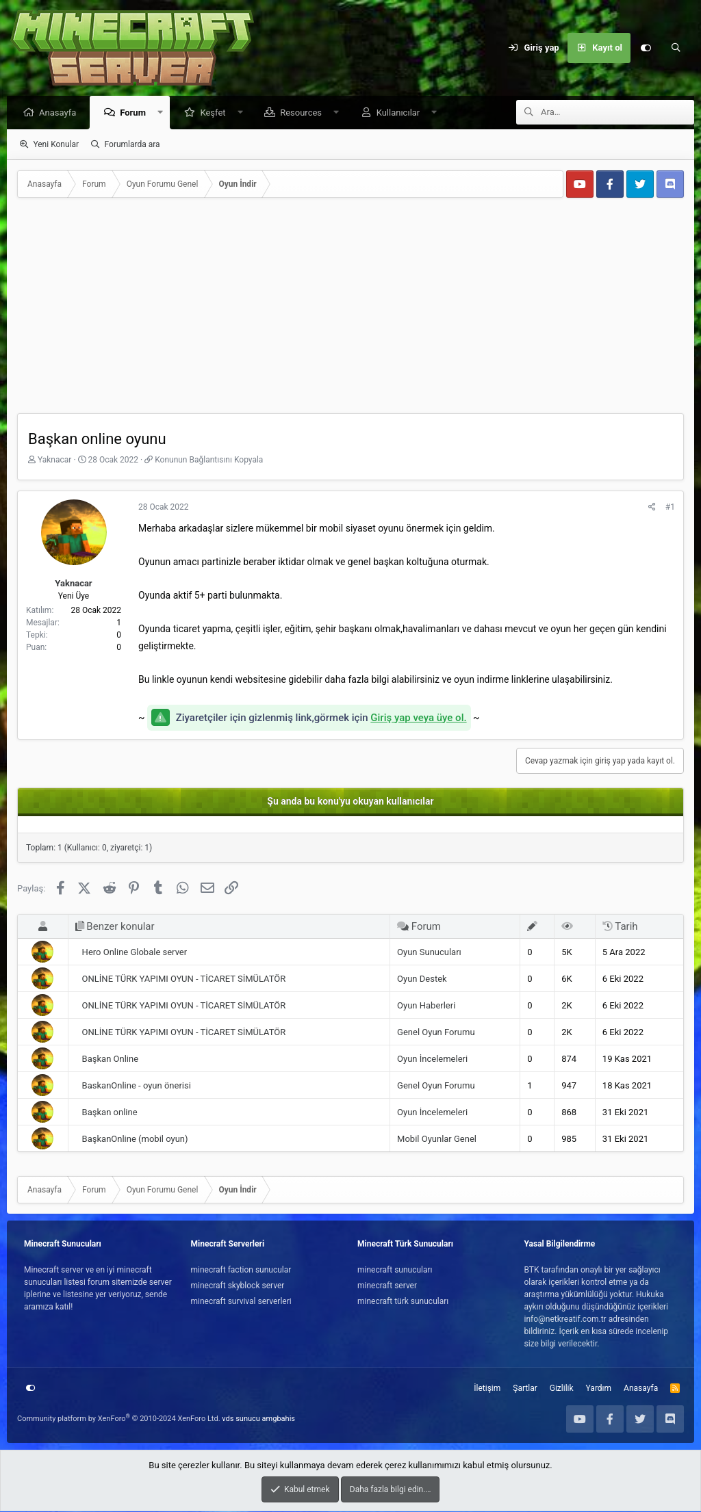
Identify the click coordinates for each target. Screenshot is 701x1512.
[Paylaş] (652, 507)
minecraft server (387, 1286)
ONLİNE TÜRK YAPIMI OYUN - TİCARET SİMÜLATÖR (184, 979)
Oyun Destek (422, 979)
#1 (670, 507)
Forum (136, 113)
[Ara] (676, 48)
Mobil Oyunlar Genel (436, 1139)
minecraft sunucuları (395, 1270)
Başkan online (110, 1113)
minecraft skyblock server (238, 1286)
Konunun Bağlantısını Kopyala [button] (209, 460)
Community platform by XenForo (118, 1419)
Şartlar (525, 1389)
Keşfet (216, 113)
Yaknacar (54, 460)
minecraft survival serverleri (241, 1302)
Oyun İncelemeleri (432, 1059)
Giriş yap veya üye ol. (418, 718)
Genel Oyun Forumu (435, 1033)
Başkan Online (110, 1059)
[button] (164, 113)
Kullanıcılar (402, 113)
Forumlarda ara (132, 145)
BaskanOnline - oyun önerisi (136, 1086)
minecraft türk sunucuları (402, 1302)
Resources (304, 113)
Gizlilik (562, 1389)
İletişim (487, 1389)
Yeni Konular (56, 145)
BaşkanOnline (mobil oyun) (135, 1139)
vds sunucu (241, 1419)
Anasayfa (60, 113)
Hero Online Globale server (135, 953)
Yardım (599, 1389)
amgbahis (278, 1419)
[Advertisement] (350, 311)
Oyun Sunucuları (429, 953)
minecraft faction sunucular (241, 1270)
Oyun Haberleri (426, 1006)
